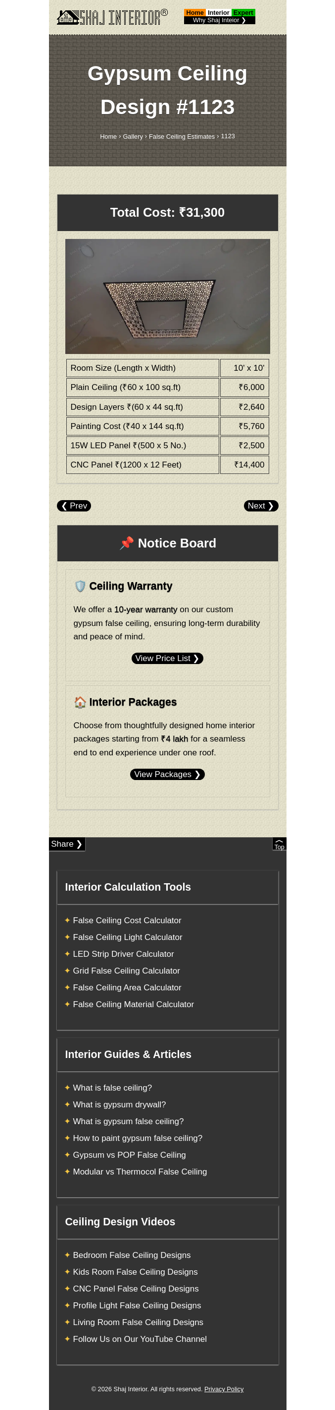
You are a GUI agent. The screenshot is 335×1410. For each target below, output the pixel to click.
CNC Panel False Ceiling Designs (136, 1288)
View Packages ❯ (167, 774)
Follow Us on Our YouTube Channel (140, 1339)
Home (108, 136)
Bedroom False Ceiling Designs (132, 1255)
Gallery (133, 136)
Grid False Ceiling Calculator (126, 971)
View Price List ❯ (168, 658)
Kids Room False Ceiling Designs (135, 1272)
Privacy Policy (223, 1389)
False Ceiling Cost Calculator (127, 920)
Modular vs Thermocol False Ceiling (140, 1171)
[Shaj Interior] (112, 17)
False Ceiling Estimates (182, 136)
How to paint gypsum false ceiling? (138, 1138)
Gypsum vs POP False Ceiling (129, 1155)
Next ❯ (261, 505)
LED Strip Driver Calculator (123, 954)
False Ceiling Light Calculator (128, 937)
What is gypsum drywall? (119, 1104)
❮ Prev (74, 505)
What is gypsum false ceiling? (128, 1121)
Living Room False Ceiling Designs (138, 1322)
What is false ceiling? (112, 1088)
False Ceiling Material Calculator (133, 1004)
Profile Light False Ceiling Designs (137, 1305)
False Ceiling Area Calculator (127, 987)
